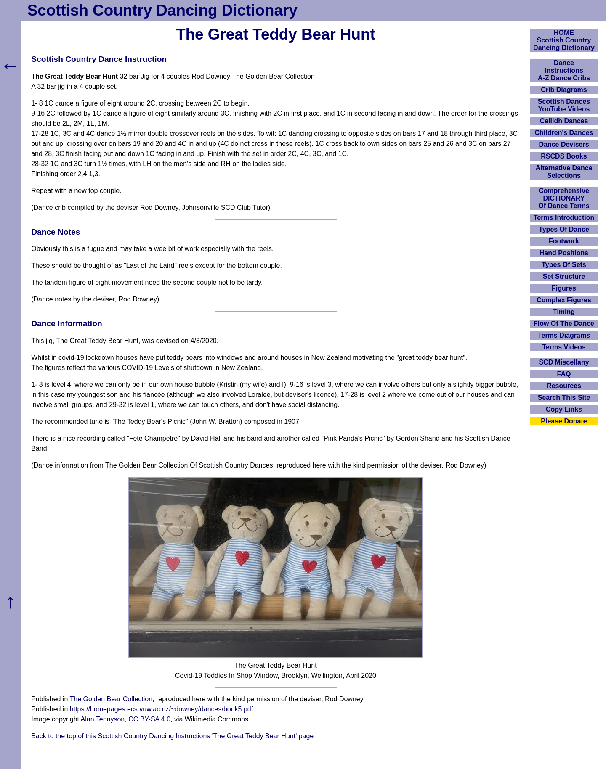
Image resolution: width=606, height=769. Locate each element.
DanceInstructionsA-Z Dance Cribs (564, 70)
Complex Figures (564, 300)
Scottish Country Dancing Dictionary (162, 10)
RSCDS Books (564, 156)
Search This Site (564, 397)
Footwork (564, 241)
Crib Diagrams (564, 89)
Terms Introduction (564, 217)
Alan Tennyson (103, 719)
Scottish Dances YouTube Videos (564, 105)
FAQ (564, 374)
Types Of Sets (564, 264)
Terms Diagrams (564, 335)
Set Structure (564, 276)
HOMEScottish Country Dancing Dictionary (564, 40)
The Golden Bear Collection (111, 699)
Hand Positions (564, 252)
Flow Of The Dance (564, 323)
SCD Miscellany (564, 362)
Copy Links (564, 409)
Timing (564, 311)
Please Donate (564, 421)
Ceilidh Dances (564, 120)
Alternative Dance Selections (563, 171)
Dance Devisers (564, 144)
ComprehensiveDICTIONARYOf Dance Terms (564, 198)
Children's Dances (564, 132)
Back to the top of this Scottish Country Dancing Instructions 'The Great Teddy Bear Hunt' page (172, 736)
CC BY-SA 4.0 (149, 719)
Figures (564, 288)
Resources (564, 385)
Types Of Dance (564, 229)
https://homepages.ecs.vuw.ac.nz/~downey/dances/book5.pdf (161, 709)
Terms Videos (563, 347)
